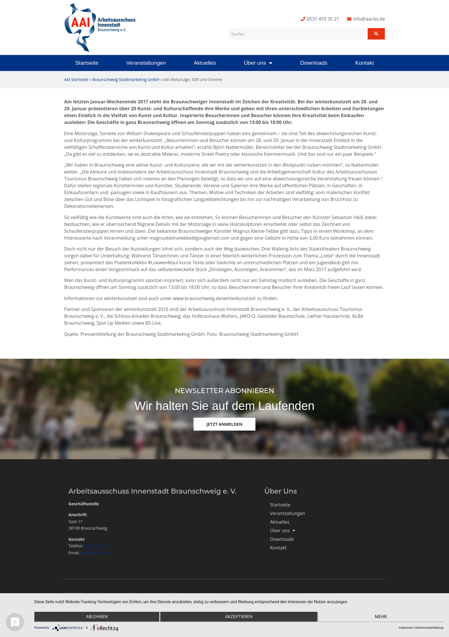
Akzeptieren (239, 617)
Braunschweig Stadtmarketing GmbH (125, 79)
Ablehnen (95, 617)
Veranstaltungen (146, 63)
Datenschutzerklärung (429, 627)
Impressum (406, 627)
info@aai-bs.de (95, 552)
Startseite (87, 63)
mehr (382, 617)
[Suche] (376, 34)
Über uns (258, 62)
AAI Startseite (76, 79)
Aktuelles (205, 63)
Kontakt (364, 63)
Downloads (313, 63)
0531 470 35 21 (98, 546)
